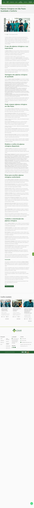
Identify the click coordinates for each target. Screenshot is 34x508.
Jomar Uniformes (20, 2)
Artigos (7, 6)
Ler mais (30, 321)
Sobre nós (8, 2)
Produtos (12, 2)
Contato (25, 2)
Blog (16, 2)
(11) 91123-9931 (23, 340)
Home (4, 2)
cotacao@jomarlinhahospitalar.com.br (26, 342)
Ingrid (7, 34)
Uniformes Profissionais (9, 286)
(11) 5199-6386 (23, 338)
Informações (8, 346)
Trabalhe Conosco (30, 2)
